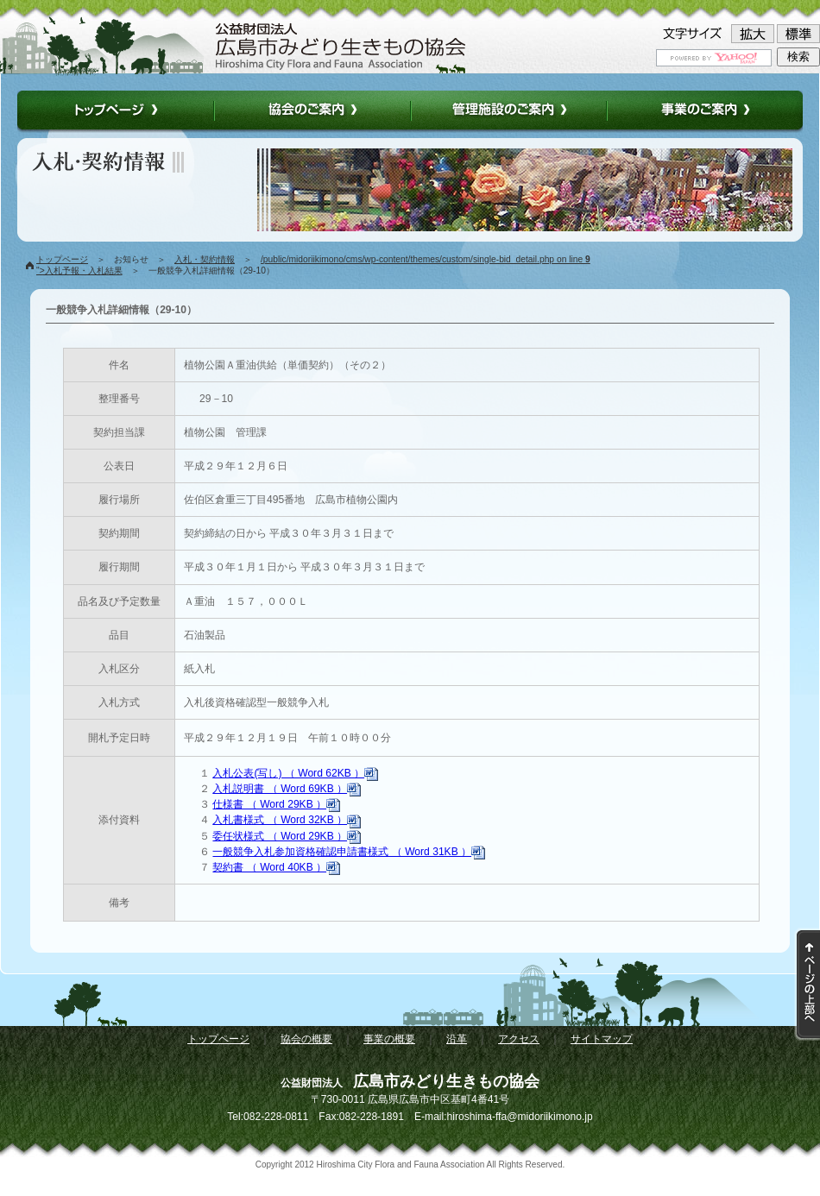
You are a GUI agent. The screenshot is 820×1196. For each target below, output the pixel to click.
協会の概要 (306, 1039)
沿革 (456, 1039)
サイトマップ (602, 1039)
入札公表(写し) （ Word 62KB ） (295, 773)
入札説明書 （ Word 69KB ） (286, 789)
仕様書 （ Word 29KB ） (276, 804)
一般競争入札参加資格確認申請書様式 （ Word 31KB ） (348, 852)
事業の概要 (389, 1039)
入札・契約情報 (204, 259)
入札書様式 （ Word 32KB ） (286, 820)
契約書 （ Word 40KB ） (276, 867)
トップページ (62, 259)
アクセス (518, 1039)
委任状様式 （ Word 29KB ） (286, 836)
